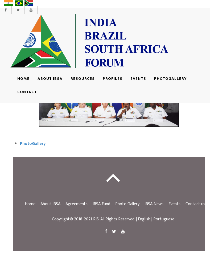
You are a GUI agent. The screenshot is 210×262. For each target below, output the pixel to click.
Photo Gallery (127, 204)
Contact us (195, 204)
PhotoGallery (33, 143)
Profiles (112, 78)
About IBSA (50, 78)
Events (138, 78)
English (144, 219)
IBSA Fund (101, 204)
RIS (96, 219)
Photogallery (170, 78)
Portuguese (163, 219)
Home (23, 78)
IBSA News (154, 204)
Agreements (76, 204)
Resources (83, 78)
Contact (27, 92)
